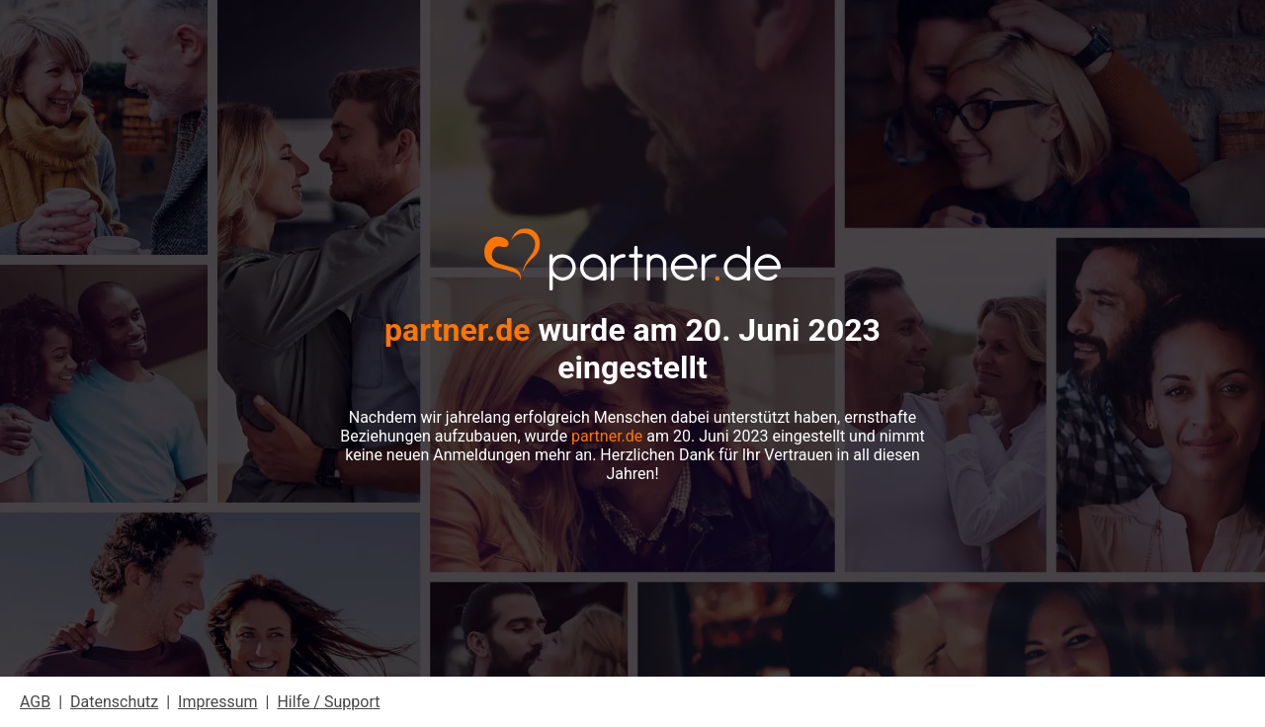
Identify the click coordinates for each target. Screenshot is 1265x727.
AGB (35, 701)
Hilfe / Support (328, 701)
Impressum (218, 701)
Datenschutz (114, 701)
